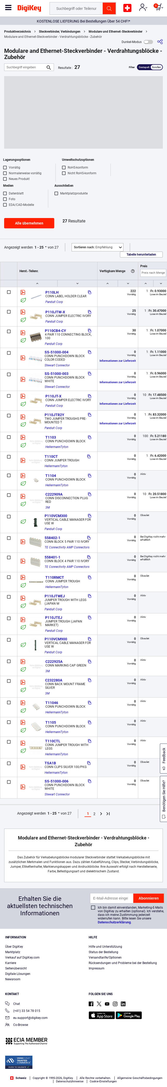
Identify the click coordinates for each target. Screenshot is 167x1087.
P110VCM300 (56, 516)
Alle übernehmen (29, 223)
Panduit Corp (54, 302)
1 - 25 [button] (39, 247)
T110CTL (52, 741)
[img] (29, 9)
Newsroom (12, 979)
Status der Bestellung (103, 952)
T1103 (50, 437)
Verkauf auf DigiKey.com (22, 957)
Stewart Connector (57, 365)
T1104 (50, 476)
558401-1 (52, 557)
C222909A (53, 494)
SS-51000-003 (56, 374)
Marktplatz (12, 952)
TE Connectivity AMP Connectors (67, 547)
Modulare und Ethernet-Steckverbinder (115, 31)
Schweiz (18, 1078)
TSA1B (50, 763)
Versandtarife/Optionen (105, 957)
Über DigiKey (14, 946)
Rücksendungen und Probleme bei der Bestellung (123, 963)
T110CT (51, 456)
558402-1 (52, 538)
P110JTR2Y (54, 415)
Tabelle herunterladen (141, 254)
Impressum (97, 968)
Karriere (10, 963)
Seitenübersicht (16, 968)
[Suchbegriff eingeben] (24, 67)
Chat (12, 1004)
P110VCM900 (56, 639)
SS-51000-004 (56, 352)
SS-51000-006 (56, 781)
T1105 (50, 722)
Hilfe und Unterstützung (105, 946)
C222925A (53, 662)
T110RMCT (54, 577)
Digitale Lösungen (17, 974)
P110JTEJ (53, 617)
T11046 (51, 703)
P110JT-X (53, 396)
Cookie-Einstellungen (103, 1081)
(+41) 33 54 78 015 (22, 1011)
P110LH (52, 292)
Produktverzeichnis (17, 31)
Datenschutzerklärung (114, 922)
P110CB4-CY (55, 331)
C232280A (53, 680)
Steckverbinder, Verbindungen (59, 31)
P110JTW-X (55, 312)
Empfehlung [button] (93, 247)
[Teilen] (160, 41)
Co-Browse (16, 1025)
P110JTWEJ (55, 596)
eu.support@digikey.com (26, 1018)
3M (47, 507)
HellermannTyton (56, 447)
